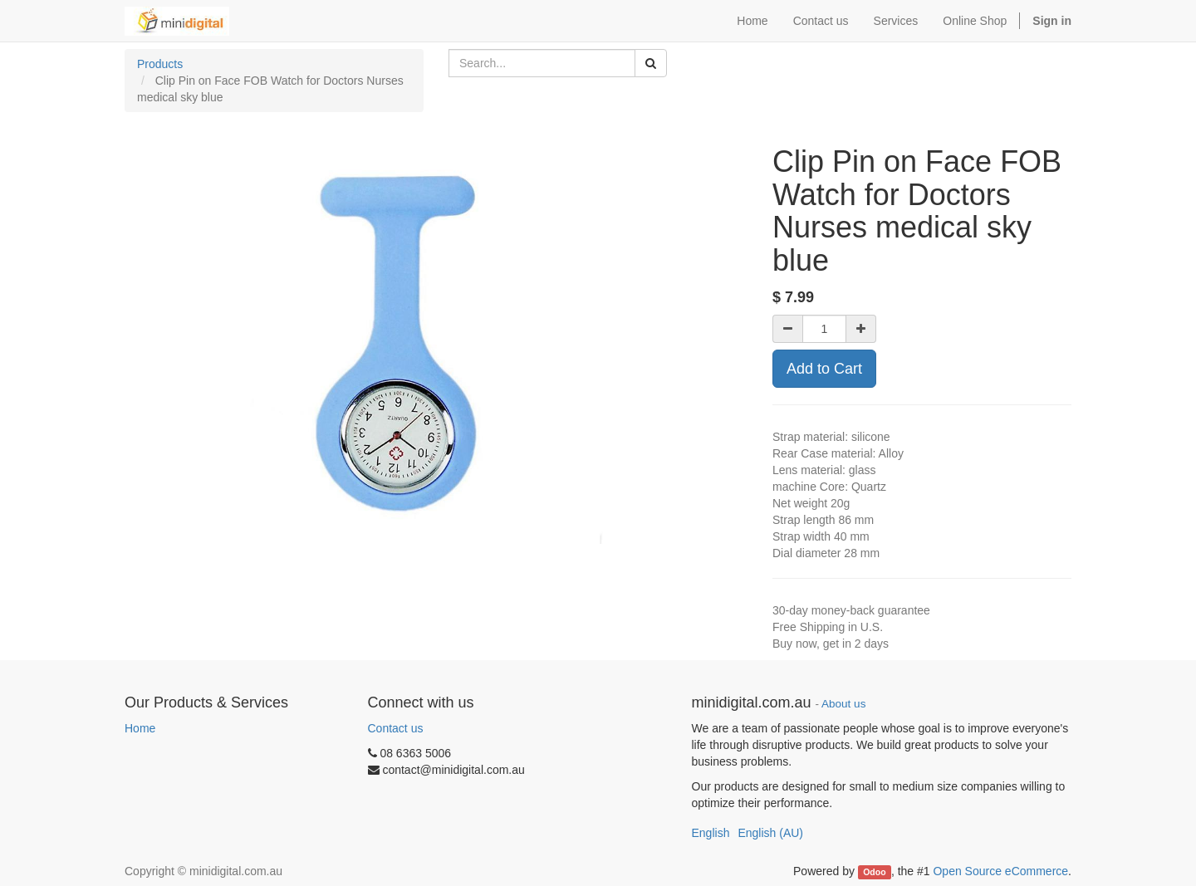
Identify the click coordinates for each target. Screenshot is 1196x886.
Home (140, 728)
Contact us (396, 728)
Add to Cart (824, 368)
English (711, 832)
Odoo (874, 872)
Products (160, 64)
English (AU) (770, 832)
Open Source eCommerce (1000, 871)
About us (843, 704)
